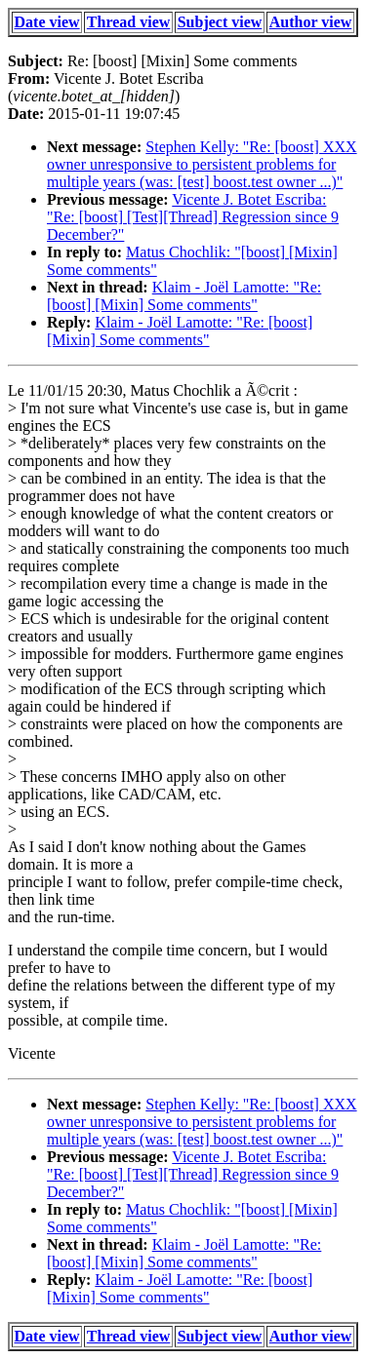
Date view (47, 22)
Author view (310, 22)
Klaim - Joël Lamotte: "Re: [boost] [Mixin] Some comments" (184, 296)
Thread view (128, 22)
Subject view (220, 22)
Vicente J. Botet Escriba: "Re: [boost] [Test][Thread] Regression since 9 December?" (193, 217)
